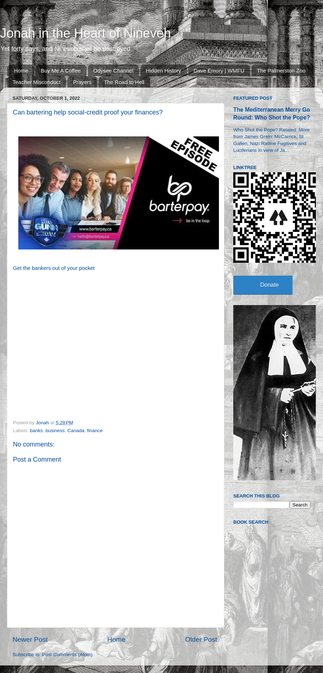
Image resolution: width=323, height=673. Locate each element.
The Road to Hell (124, 82)
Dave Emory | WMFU (218, 70)
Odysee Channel (113, 70)
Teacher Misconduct (36, 82)
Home (21, 70)
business (55, 430)
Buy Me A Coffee (61, 70)
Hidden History (163, 70)
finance (95, 430)
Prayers (82, 82)
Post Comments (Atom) (67, 654)
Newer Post (30, 639)
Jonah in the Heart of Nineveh (85, 33)
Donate (269, 285)
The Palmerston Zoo (281, 70)
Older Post (201, 639)
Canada (75, 430)
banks (36, 430)
